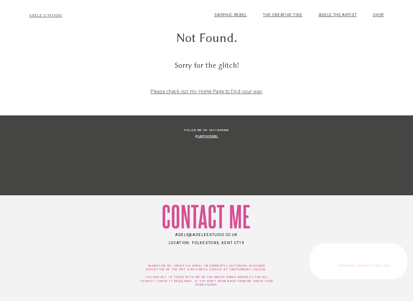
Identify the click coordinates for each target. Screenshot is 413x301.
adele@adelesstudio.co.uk (206, 235)
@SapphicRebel (206, 136)
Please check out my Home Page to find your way (206, 91)
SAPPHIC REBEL (230, 15)
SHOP (378, 15)
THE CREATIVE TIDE (282, 15)
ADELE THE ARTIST (338, 15)
